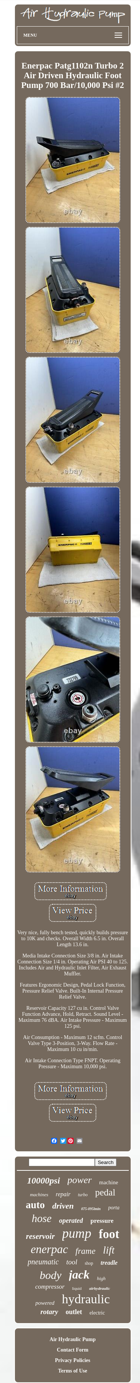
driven (63, 1205)
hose (42, 1218)
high (101, 1278)
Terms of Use (72, 1371)
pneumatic (43, 1262)
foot (109, 1234)
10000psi (43, 1180)
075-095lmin (90, 1209)
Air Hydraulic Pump (73, 1339)
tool (71, 1262)
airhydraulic (99, 1288)
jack (79, 1274)
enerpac (49, 1249)
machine (108, 1182)
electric (97, 1313)
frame (85, 1251)
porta (113, 1207)
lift (109, 1250)
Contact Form (72, 1350)
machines (39, 1194)
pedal (105, 1192)
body (50, 1275)
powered (45, 1303)
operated (71, 1220)
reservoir (40, 1236)
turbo (83, 1194)
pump (76, 1233)
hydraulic (86, 1299)
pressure (101, 1220)
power (80, 1180)
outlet (74, 1312)
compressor (50, 1286)
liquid (77, 1288)
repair (63, 1194)
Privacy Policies (72, 1360)
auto (35, 1204)
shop (89, 1263)
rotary (49, 1312)
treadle (109, 1262)
